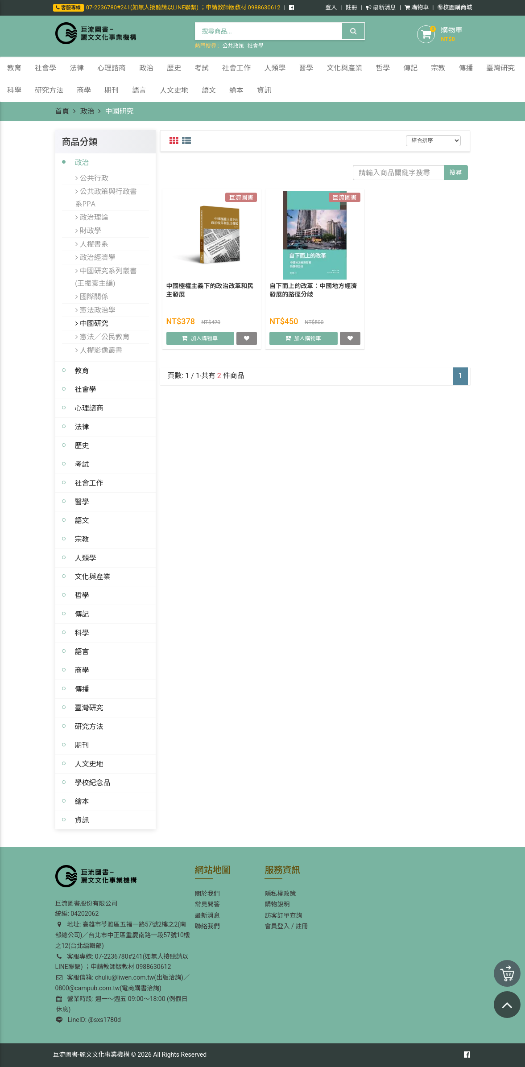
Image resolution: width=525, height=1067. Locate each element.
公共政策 (233, 46)
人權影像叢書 (99, 350)
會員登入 (277, 926)
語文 (82, 520)
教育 (82, 370)
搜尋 (456, 172)
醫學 (82, 502)
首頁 (62, 111)
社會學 (256, 46)
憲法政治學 (95, 310)
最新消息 (381, 7)
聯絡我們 (207, 926)
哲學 (82, 595)
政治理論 (91, 217)
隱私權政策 (280, 893)
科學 (82, 633)
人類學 (85, 558)
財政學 (88, 230)
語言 (82, 651)
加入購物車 (204, 339)
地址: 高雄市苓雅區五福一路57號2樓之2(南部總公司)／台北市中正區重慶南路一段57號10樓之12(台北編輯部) (122, 935)
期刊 (82, 745)
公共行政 (91, 178)
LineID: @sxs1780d (88, 1019)
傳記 (82, 614)
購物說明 (277, 904)
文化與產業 (93, 576)
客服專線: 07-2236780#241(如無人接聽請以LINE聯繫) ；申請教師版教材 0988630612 (122, 962)
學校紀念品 (93, 782)
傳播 (82, 689)
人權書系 (91, 244)
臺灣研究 (89, 708)
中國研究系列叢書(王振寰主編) (106, 277)
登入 (331, 7)
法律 (82, 427)
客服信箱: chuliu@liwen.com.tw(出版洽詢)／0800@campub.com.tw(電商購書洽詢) (122, 983)
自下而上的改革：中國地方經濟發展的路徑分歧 (313, 291)
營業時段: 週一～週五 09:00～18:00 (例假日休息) (122, 1004)
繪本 (82, 801)
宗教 (82, 539)
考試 (82, 464)
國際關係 (91, 296)
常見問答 (207, 904)
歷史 (82, 445)
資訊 (82, 820)
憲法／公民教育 (102, 337)
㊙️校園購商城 (454, 7)
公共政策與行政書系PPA (106, 197)
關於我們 (207, 893)
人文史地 (89, 764)
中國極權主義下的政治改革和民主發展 (210, 291)
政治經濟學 (95, 257)
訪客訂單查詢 (283, 915)
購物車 (417, 7)
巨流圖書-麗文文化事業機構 (91, 1054)
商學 (82, 670)
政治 (87, 111)
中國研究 (91, 323)
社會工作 (89, 483)
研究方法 (89, 726)
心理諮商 (89, 408)
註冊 (351, 7)
